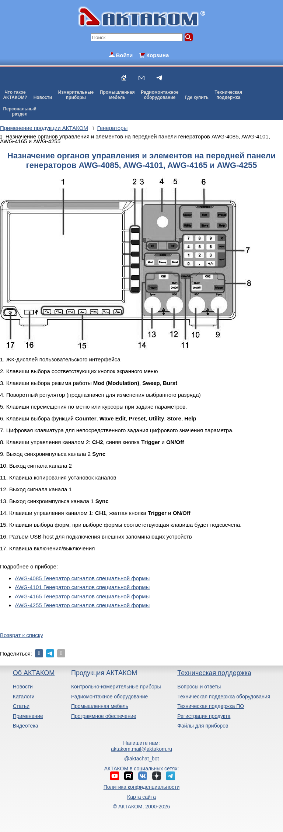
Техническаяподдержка (228, 95)
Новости (43, 97)
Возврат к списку (21, 635)
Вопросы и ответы (199, 687)
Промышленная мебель (99, 706)
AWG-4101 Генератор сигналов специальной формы (82, 587)
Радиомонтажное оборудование (109, 696)
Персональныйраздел (19, 111)
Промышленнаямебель (117, 95)
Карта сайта (141, 797)
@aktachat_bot (141, 758)
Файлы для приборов (202, 726)
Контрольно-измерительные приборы (116, 687)
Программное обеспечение (103, 716)
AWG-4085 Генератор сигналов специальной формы (82, 578)
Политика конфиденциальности (142, 787)
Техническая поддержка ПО (210, 706)
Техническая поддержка (214, 673)
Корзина (157, 55)
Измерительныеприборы (76, 95)
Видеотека (25, 726)
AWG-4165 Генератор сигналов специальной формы (82, 596)
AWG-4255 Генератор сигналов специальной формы (82, 605)
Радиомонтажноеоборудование (159, 95)
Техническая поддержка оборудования (223, 696)
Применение (28, 716)
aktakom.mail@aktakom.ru (141, 749)
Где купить (197, 97)
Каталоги (24, 696)
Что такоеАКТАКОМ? (15, 95)
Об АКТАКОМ (34, 673)
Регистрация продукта (203, 716)
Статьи (21, 706)
